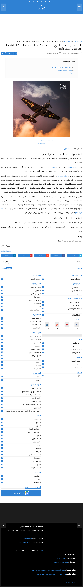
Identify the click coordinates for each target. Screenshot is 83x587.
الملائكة (37, 483)
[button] (21, 493)
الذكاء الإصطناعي (34, 455)
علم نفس (36, 419)
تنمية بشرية (36, 318)
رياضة (78, 364)
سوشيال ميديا (35, 356)
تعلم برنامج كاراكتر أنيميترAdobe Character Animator (23, 411)
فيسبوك (37, 304)
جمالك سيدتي (76, 287)
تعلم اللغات (36, 388)
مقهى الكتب (35, 279)
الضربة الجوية (73, 167)
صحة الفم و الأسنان (74, 309)
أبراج (38, 359)
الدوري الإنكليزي (75, 361)
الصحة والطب (76, 305)
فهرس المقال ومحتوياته (67, 62)
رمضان (37, 479)
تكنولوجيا (37, 343)
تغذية (38, 380)
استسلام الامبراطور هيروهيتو (64, 70)
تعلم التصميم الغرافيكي (32, 395)
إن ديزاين (37, 408)
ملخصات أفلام (75, 279)
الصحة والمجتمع (75, 302)
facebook (9, 268)
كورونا (78, 312)
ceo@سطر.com (27, 538)
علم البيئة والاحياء (34, 429)
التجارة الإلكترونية (34, 300)
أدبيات (78, 376)
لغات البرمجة (36, 398)
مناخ (38, 465)
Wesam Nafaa (58, 554)
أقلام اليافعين (76, 353)
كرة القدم (77, 368)
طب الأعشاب (76, 315)
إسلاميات (37, 476)
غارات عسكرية (63, 176)
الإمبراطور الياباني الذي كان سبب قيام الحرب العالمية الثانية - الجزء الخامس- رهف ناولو (41, 47)
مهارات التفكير (35, 322)
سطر (41, 550)
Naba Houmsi (60, 558)
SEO (38, 307)
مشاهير (37, 346)
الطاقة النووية (35, 468)
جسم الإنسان (35, 448)
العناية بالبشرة (76, 291)
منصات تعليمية (35, 401)
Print (10, 53)
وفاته (70, 73)
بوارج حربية (51, 167)
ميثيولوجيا (36, 461)
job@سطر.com (23, 542)
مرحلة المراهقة (75, 350)
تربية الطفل (76, 343)
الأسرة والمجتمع (34, 353)
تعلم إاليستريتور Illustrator (31, 405)
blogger (4, 268)
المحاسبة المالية (34, 310)
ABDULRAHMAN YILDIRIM (59, 562)
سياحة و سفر (35, 349)
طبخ (38, 377)
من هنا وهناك (6, 251)
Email (4, 53)
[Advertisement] (41, 28)
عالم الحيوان (36, 439)
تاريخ (38, 436)
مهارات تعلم (36, 325)
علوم (38, 423)
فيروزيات (37, 369)
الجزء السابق (68, 148)
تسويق (37, 291)
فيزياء (38, 445)
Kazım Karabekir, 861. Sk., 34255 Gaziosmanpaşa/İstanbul (45, 570)
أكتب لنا (67, 581)
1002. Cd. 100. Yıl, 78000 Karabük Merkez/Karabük (49, 574)
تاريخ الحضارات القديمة (33, 432)
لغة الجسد (36, 328)
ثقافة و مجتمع (35, 336)
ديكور (38, 365)
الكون (38, 426)
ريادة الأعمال (35, 287)
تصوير (38, 362)
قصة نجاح (36, 297)
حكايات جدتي (76, 346)
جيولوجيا (37, 458)
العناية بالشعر (76, 294)
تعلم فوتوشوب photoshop (31, 392)
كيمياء (37, 452)
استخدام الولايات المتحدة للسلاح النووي (62, 67)
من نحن (73, 581)
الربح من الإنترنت (35, 294)
